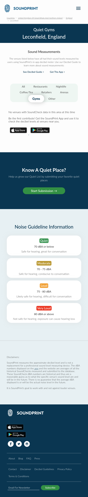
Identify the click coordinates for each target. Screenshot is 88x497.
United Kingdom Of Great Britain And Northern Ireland (40, 18)
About (11, 458)
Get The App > (57, 72)
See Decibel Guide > (33, 72)
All (23, 86)
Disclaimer (25, 469)
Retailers (46, 92)
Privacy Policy (64, 469)
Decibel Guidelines (44, 469)
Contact (12, 469)
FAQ (28, 458)
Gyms (36, 99)
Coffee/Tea (26, 92)
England (69, 18)
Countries (11, 18)
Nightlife (61, 86)
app (36, 368)
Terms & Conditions (18, 476)
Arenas (64, 92)
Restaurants (40, 86)
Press (37, 458)
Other (52, 98)
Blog (20, 458)
